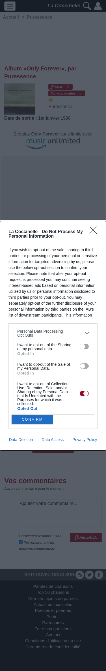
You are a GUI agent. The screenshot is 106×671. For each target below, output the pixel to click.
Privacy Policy (84, 439)
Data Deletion (21, 439)
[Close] (95, 232)
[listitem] (53, 333)
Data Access (53, 439)
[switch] (84, 346)
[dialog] (53, 335)
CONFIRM (32, 419)
